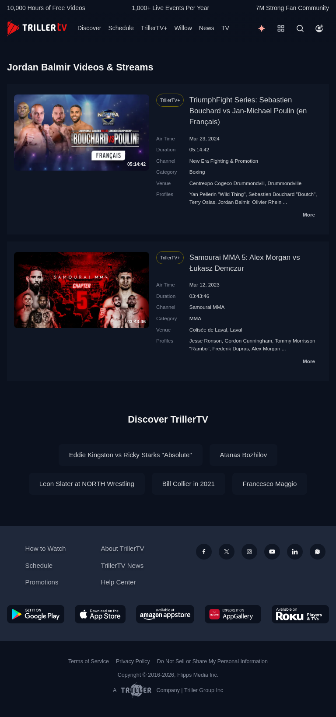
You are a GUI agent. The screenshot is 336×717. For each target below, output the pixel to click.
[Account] (319, 28)
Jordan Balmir (233, 202)
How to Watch (45, 548)
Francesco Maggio (270, 483)
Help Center (118, 582)
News (206, 27)
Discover (89, 27)
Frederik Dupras (230, 348)
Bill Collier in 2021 (188, 483)
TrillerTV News (122, 565)
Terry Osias (202, 202)
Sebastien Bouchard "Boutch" (281, 194)
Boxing (197, 172)
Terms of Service (88, 661)
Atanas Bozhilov (243, 454)
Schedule (120, 27)
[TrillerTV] (37, 28)
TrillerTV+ (154, 27)
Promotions (42, 582)
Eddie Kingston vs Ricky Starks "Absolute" (130, 454)
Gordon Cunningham (248, 340)
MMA (195, 318)
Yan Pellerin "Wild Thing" (217, 194)
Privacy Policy (133, 661)
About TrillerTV (122, 548)
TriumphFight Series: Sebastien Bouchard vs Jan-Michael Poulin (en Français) (248, 111)
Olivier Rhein (266, 202)
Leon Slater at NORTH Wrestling (86, 483)
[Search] (300, 28)
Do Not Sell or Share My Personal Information (212, 661)
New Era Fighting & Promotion (223, 161)
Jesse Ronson (205, 340)
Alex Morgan (266, 348)
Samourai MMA (207, 307)
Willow (183, 27)
